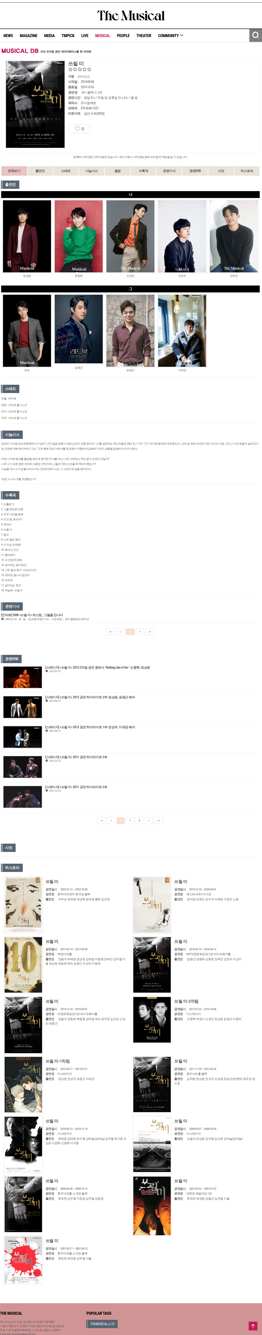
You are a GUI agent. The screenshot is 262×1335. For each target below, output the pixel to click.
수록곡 (143, 171)
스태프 (66, 171)
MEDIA (49, 35)
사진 (221, 171)
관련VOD (195, 171)
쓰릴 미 (52, 881)
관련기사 (169, 171)
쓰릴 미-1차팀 (58, 1061)
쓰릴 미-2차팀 (186, 1001)
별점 (117, 171)
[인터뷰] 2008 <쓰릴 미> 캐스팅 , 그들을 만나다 (32, 615)
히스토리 (247, 171)
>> (150, 631)
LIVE (84, 35)
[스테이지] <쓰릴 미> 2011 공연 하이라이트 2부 (76, 787)
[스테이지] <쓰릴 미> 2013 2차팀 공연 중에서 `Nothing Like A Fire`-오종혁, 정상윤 (97, 667)
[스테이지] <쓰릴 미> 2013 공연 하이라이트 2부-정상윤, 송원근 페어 (90, 697)
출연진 (40, 171)
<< (110, 631)
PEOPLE (123, 35)
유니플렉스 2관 (91, 92)
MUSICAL (102, 35)
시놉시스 (91, 171)
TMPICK (68, 35)
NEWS (8, 35)
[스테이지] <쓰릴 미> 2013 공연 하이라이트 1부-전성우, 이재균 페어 (90, 727)
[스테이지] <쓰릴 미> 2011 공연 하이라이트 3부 (76, 757)
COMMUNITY (171, 35)
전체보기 (14, 171)
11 (130, 631)
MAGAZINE (28, 35)
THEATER (144, 35)
